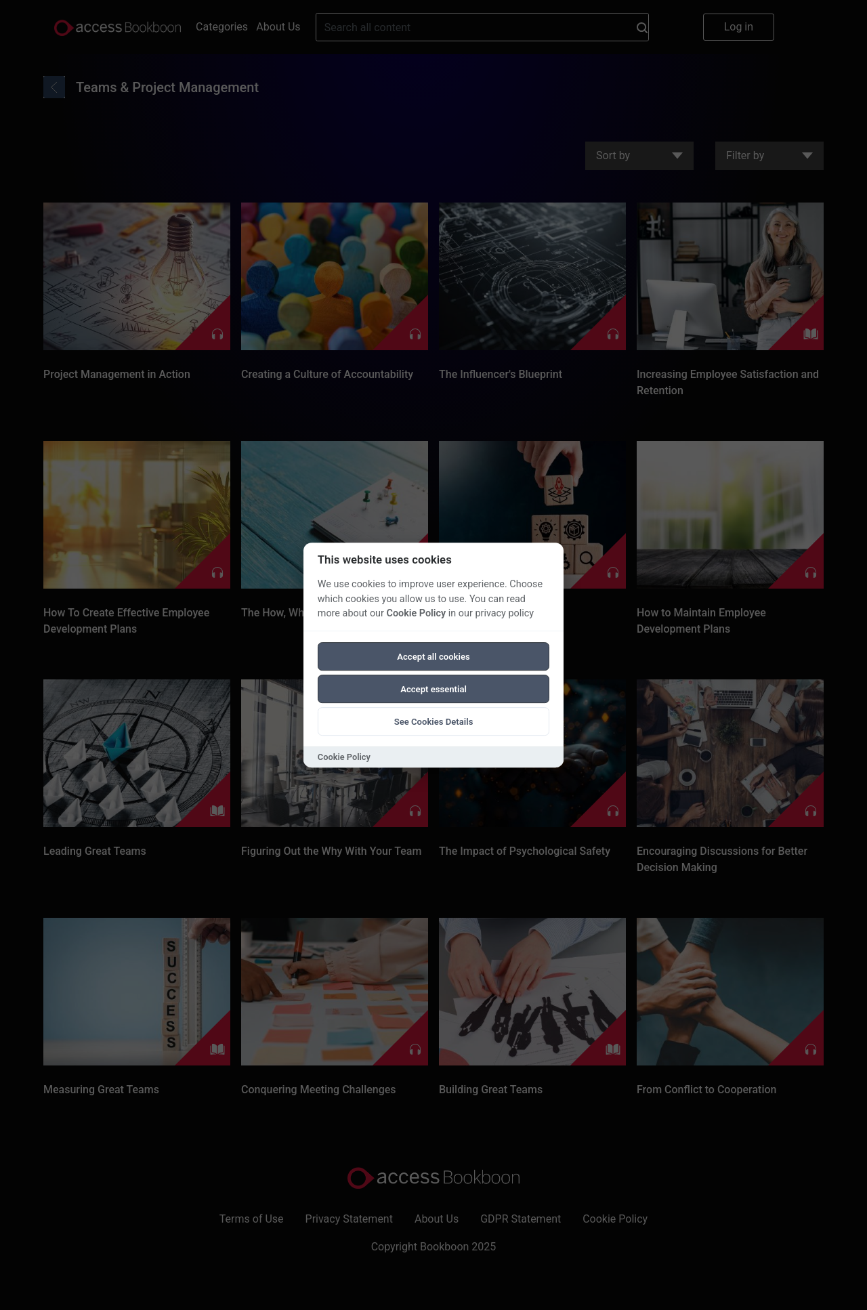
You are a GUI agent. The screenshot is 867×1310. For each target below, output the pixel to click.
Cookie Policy (416, 613)
